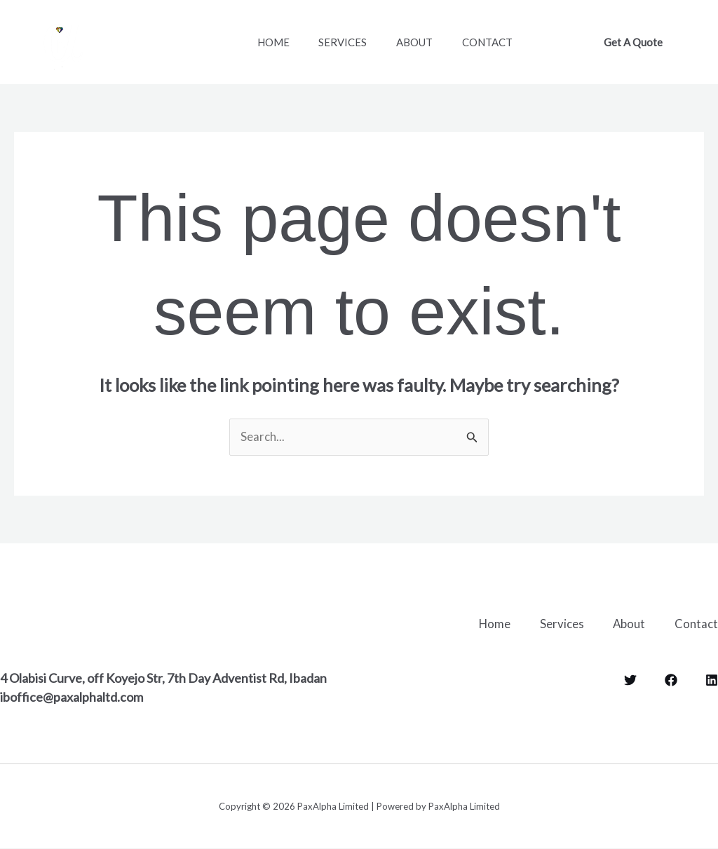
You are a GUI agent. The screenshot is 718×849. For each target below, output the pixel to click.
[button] (633, 42)
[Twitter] (630, 679)
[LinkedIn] (711, 679)
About (429, 42)
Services (351, 42)
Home (276, 42)
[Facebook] (671, 679)
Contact (507, 42)
